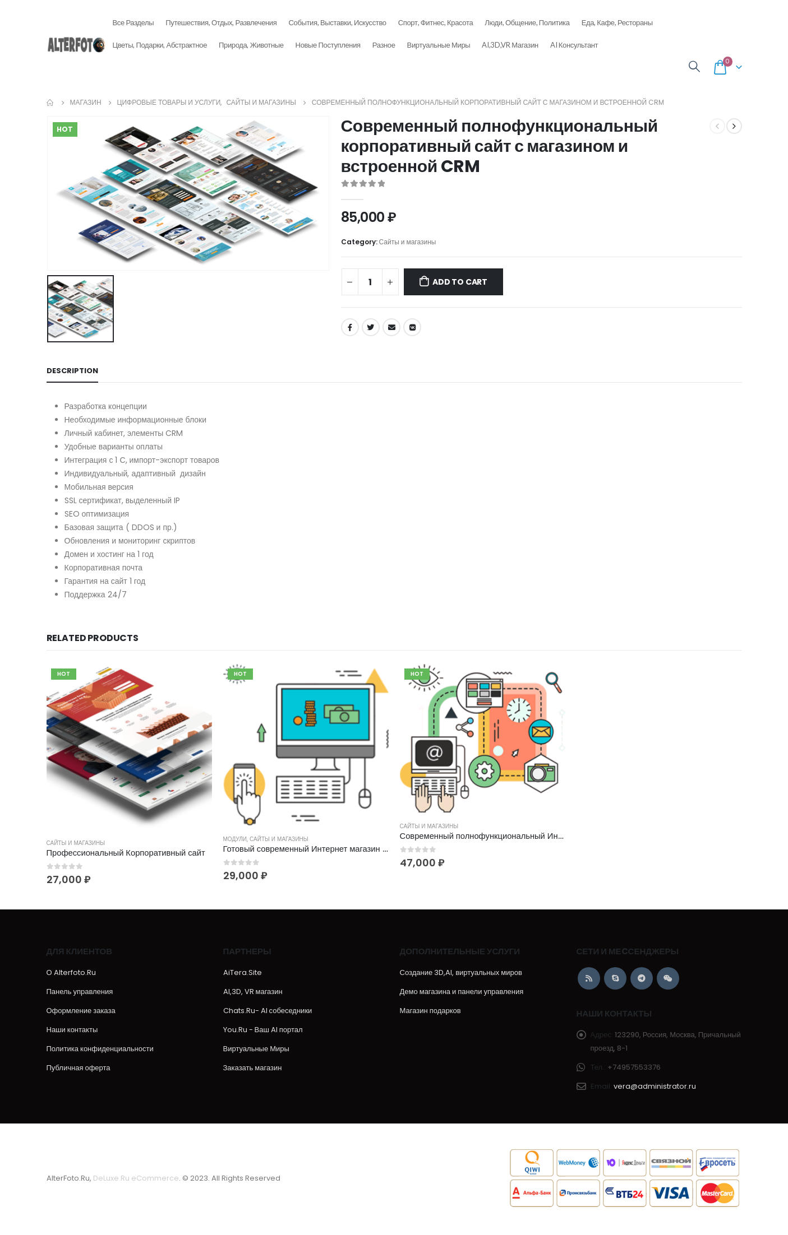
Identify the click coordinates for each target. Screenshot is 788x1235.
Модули (235, 839)
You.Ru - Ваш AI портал (263, 1031)
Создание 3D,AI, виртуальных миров (461, 974)
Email (391, 327)
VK (412, 327)
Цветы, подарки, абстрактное (160, 41)
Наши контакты (72, 1031)
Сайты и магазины (407, 242)
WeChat (668, 980)
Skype (615, 980)
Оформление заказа (81, 1012)
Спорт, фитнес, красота (436, 19)
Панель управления (80, 993)
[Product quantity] (370, 281)
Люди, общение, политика (527, 19)
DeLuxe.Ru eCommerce (136, 1179)
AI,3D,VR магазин (510, 44)
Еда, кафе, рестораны (617, 19)
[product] (129, 746)
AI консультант (574, 44)
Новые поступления (328, 41)
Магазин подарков (430, 1012)
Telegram (641, 980)
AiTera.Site (242, 974)
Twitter (371, 327)
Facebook (350, 327)
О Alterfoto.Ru (71, 974)
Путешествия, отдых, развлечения (221, 19)
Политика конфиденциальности (100, 1050)
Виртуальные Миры (439, 44)
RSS (589, 980)
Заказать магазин (252, 1069)
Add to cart (459, 281)
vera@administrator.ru (655, 1088)
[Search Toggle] (694, 67)
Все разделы (133, 19)
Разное (384, 41)
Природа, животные (251, 41)
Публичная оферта (78, 1069)
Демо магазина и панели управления (462, 993)
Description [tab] (72, 370)
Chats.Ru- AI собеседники (267, 1012)
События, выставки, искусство (337, 19)
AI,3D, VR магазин (253, 993)
